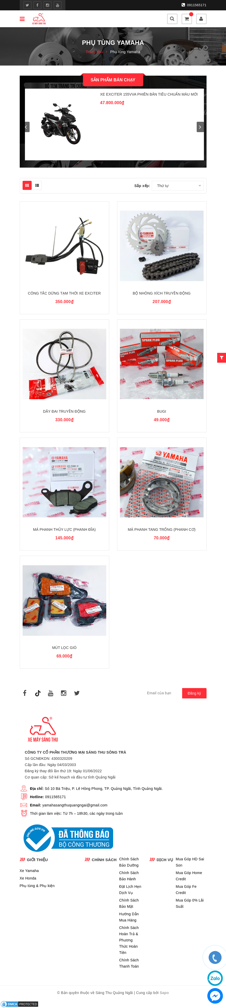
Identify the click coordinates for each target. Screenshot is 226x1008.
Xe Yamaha (29, 871)
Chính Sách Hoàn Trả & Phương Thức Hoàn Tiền (129, 940)
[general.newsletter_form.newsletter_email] (174, 693)
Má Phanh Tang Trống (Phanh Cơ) (161, 529)
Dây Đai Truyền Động (64, 411)
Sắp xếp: (142, 186)
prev (26, 127)
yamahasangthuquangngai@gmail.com (74, 805)
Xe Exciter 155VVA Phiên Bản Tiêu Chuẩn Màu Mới (149, 94)
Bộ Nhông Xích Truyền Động (161, 293)
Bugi (161, 411)
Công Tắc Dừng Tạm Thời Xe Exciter (64, 293)
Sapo (164, 993)
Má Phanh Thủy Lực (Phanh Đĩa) (64, 529)
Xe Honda (28, 878)
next (200, 127)
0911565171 (194, 5)
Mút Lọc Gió (64, 648)
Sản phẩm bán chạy (113, 80)
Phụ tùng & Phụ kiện (37, 886)
